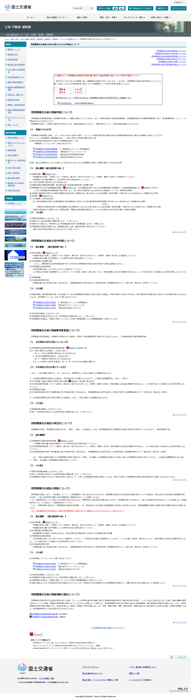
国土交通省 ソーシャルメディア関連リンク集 (100, 680)
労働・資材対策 (14, 173)
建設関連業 (12, 150)
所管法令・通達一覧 (15, 95)
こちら (98, 648)
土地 (27, 34)
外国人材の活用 (14, 190)
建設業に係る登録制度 (16, 65)
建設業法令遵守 (14, 100)
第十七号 (50, 174)
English (178, 2)
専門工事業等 (13, 155)
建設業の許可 (13, 54)
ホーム (7, 39)
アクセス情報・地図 (46, 679)
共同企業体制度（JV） (16, 77)
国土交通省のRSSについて (92, 674)
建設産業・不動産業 (43, 39)
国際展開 (49, 34)
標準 (115, 8)
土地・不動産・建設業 (27, 39)
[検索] (80, 8)
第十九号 (47, 196)
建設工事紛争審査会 (15, 82)
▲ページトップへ (179, 232)
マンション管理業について (69, 39)
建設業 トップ (14, 49)
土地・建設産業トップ (14, 34)
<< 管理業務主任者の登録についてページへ (107, 628)
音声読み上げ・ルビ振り (142, 8)
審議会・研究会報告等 (16, 105)
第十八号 (71, 188)
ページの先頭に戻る (179, 659)
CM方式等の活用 (14, 168)
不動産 (33, 34)
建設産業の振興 (14, 178)
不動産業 (55, 39)
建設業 (41, 34)
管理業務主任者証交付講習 (45, 308)
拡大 (121, 8)
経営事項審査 (13, 59)
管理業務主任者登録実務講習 (46, 154)
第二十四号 (75, 348)
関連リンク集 (134, 674)
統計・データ (13, 125)
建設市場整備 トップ (16, 138)
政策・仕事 (14, 39)
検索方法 (161, 8)
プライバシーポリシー (90, 667)
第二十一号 (51, 253)
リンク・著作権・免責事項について (142, 667)
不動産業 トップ (14, 203)
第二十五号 (67, 441)
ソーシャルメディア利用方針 (140, 680)
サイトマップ (177, 8)
